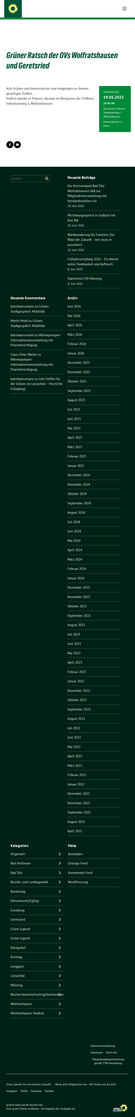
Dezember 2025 (79, 357)
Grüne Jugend (20, 923)
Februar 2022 (77, 769)
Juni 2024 (74, 526)
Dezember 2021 (79, 788)
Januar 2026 (76, 348)
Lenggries (17, 961)
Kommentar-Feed (80, 867)
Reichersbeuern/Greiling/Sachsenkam (37, 989)
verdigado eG (67, 1103)
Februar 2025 (77, 451)
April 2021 (75, 825)
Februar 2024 (77, 563)
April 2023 (75, 657)
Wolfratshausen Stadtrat (27, 1008)
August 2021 (76, 816)
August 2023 (76, 619)
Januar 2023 (76, 676)
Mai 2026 (74, 310)
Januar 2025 (76, 460)
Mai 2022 (74, 741)
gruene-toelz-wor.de (39, 7)
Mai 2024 (74, 535)
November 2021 (79, 797)
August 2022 (76, 713)
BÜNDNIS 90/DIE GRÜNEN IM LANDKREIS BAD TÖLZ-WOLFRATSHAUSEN (69, 12)
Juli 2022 (74, 722)
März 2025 (75, 441)
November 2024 (79, 479)
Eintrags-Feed (78, 858)
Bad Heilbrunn (21, 858)
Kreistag (16, 951)
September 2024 (79, 498)
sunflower (33, 1103)
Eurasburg (17, 905)
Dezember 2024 (79, 469)
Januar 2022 (76, 779)
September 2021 (79, 807)
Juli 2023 (74, 629)
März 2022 (75, 760)
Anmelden (75, 848)
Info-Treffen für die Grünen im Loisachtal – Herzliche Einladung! (37, 378)
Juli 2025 (74, 404)
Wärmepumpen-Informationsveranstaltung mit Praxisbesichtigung (36, 334)
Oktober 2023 (77, 601)
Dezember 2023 (79, 582)
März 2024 (75, 554)
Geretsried (18, 914)
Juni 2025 (74, 413)
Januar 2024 (76, 573)
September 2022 (79, 704)
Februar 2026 (77, 338)
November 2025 (79, 366)
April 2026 (75, 320)
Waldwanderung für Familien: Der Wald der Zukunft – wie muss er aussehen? (91, 234)
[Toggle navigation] (124, 25)
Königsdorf (18, 942)
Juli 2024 (74, 516)
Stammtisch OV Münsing (85, 273)
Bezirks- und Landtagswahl (29, 876)
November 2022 (79, 685)
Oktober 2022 (77, 694)
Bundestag (18, 886)
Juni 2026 (74, 301)
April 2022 (75, 751)
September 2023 (79, 610)
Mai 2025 (74, 423)
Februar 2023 (77, 666)
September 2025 (79, 385)
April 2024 (75, 544)
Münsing (16, 980)
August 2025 (76, 394)
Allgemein (18, 848)
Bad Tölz (16, 867)
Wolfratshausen (21, 998)
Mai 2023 (74, 648)
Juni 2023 (74, 638)
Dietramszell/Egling (25, 895)
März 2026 (75, 329)
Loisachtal (18, 970)
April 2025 (75, 432)
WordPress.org (78, 876)
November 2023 (79, 591)
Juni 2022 (74, 732)
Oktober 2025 (77, 376)
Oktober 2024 (77, 488)
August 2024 (76, 507)
